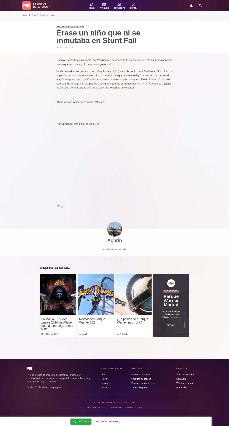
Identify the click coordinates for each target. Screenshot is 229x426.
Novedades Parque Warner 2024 (92, 320)
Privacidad (181, 387)
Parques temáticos (141, 374)
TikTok (104, 378)
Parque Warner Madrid (70, 26)
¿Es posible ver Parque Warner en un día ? (132, 320)
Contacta (181, 378)
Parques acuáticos (141, 378)
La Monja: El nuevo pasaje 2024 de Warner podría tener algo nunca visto (57, 324)
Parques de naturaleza (143, 383)
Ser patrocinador (185, 374)
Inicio (25, 15)
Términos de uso (185, 383)
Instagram (106, 383)
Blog (34, 15)
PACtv (104, 387)
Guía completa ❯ (108, 421)
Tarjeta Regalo (139, 387)
